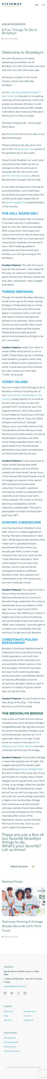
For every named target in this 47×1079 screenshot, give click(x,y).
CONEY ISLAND (15, 382)
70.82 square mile (24, 149)
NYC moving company (18, 175)
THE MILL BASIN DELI (20, 213)
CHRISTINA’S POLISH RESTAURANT (20, 641)
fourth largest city (16, 202)
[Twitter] (12, 993)
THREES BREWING (17, 292)
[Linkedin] (25, 993)
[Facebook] (5, 993)
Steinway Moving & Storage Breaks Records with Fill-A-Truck (22, 926)
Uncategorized (14, 24)
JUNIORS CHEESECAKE (21, 522)
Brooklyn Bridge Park (30, 769)
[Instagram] (18, 993)
